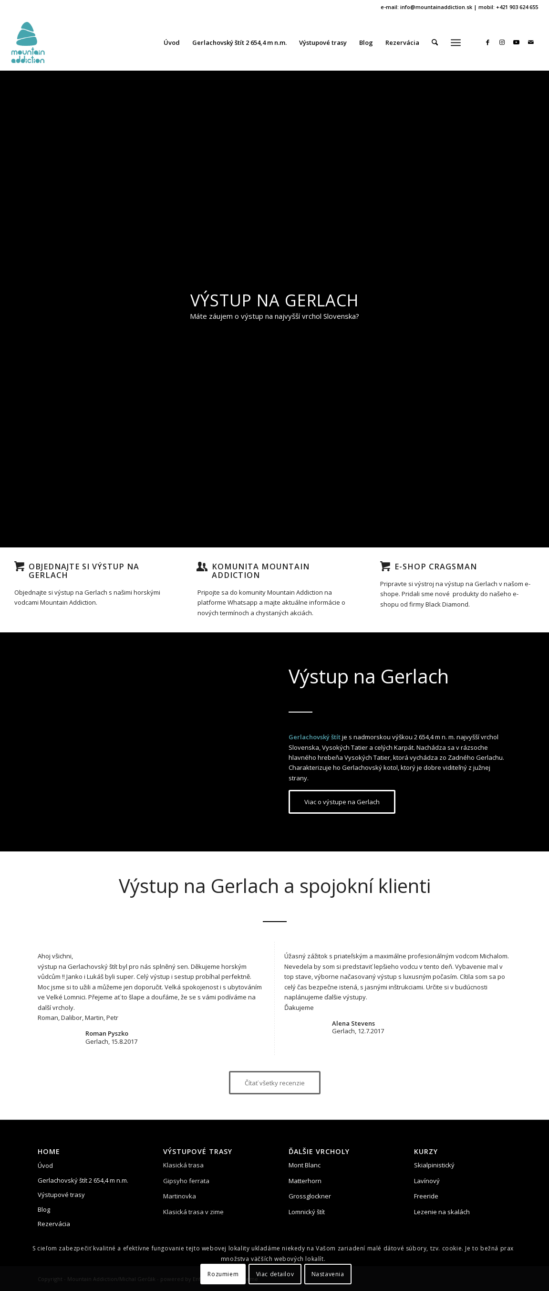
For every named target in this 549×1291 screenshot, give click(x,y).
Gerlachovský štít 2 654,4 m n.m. (83, 1180)
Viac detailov (275, 1274)
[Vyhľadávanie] (434, 42)
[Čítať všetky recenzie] (275, 1083)
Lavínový (427, 1180)
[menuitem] (171, 42)
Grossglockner (310, 1196)
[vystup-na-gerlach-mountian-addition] (28, 42)
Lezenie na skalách (442, 1211)
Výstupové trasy (61, 1194)
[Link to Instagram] (502, 42)
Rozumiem (222, 1274)
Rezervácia (54, 1223)
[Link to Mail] (531, 42)
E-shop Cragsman (435, 566)
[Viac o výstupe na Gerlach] (342, 802)
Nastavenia (327, 1274)
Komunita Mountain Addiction (261, 570)
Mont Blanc (305, 1165)
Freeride (426, 1196)
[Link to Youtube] (516, 42)
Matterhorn (305, 1180)
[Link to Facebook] (488, 42)
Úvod (45, 1165)
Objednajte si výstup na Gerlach (84, 570)
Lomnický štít (307, 1211)
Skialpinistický (434, 1165)
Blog (44, 1209)
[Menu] (456, 43)
